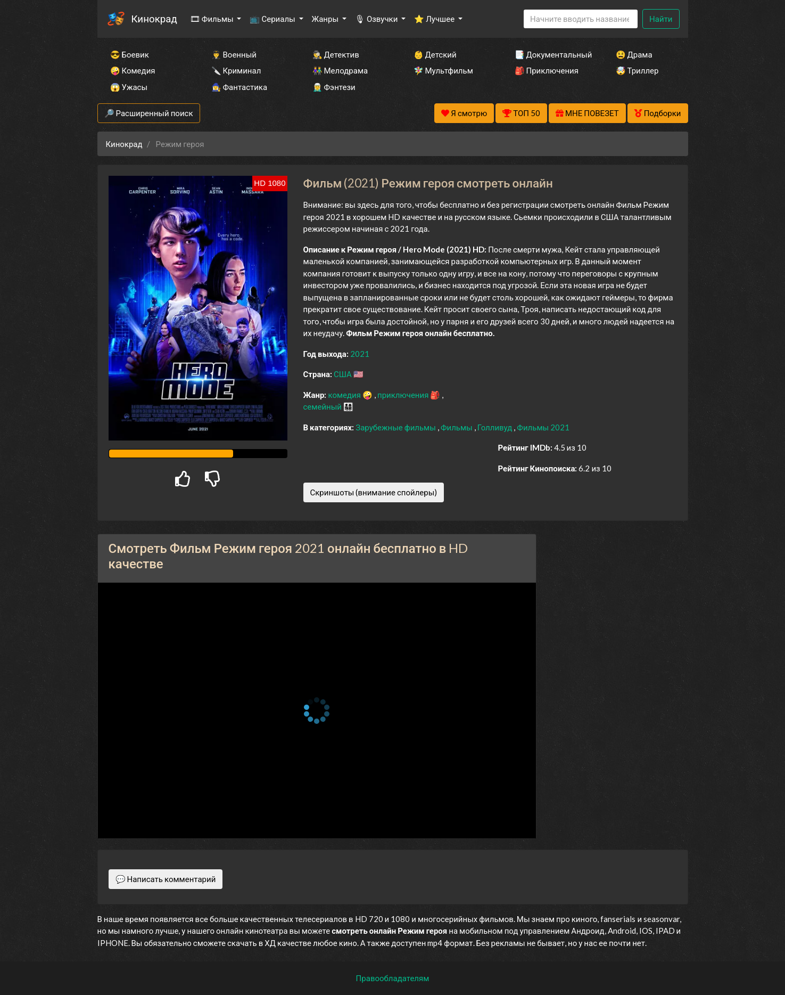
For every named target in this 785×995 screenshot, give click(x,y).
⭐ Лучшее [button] (435, 18)
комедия (345, 394)
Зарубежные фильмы (396, 427)
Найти (660, 18)
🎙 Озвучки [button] (377, 18)
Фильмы (457, 427)
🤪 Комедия (132, 70)
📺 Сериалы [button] (273, 18)
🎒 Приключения (547, 70)
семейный (323, 406)
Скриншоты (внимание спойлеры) (373, 492)
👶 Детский (435, 54)
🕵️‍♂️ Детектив (335, 54)
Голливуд (495, 427)
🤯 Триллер (637, 70)
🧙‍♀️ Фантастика (239, 87)
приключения (403, 394)
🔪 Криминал (236, 70)
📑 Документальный (551, 54)
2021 (359, 353)
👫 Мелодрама (340, 70)
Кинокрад (154, 18)
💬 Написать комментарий (165, 879)
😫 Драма (634, 54)
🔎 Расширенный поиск (148, 113)
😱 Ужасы (129, 87)
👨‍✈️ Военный (234, 54)
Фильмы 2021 (543, 427)
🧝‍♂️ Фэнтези (334, 87)
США (343, 374)
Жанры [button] (326, 18)
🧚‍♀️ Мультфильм (443, 70)
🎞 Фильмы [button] (212, 18)
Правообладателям (392, 978)
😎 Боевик (129, 54)
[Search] (580, 19)
